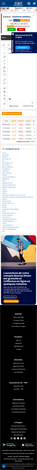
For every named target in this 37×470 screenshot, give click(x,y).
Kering (4, 189)
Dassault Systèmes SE (8, 177)
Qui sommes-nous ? (18, 426)
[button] (29, 3)
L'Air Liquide (5, 155)
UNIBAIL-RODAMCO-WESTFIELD (10, 227)
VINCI (3, 231)
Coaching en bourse (18, 412)
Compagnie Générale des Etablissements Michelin (17, 197)
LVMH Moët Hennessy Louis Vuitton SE (13, 195)
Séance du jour (18, 363)
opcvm (18, 340)
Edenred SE (5, 179)
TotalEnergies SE (7, 225)
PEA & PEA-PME (19, 317)
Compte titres (19, 320)
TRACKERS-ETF (18, 346)
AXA (3, 161)
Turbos (18, 349)
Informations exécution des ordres (12, 450)
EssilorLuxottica (7, 183)
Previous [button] (16, 9)
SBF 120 (28, 8)
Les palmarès (18, 372)
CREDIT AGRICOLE (7, 173)
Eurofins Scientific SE (9, 185)
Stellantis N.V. (6, 217)
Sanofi (4, 211)
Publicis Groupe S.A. (8, 203)
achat (11, 29)
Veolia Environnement (9, 229)
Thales (4, 223)
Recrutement (18, 435)
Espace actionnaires (18, 432)
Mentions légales (24, 456)
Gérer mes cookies (29, 450)
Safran (4, 207)
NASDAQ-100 (25, 20)
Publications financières (18, 429)
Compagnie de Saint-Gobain (10, 209)
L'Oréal (4, 193)
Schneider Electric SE (9, 213)
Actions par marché (18, 369)
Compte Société (18, 323)
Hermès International (9, 187)
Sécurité (15, 456)
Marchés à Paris (18, 366)
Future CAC (18, 8)
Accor (4, 153)
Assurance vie (18, 386)
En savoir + (22, 47)
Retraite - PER (18, 389)
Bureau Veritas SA (7, 167)
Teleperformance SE (8, 221)
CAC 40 (5, 8)
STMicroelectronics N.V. (9, 219)
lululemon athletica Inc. (23, 16)
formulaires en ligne (18, 326)
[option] (20, 9)
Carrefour (5, 171)
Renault (4, 205)
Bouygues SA (6, 165)
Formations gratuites (18, 409)
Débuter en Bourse (18, 403)
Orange (4, 199)
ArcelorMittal (6, 159)
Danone (4, 175)
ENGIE (3, 181)
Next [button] (36, 9)
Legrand (4, 191)
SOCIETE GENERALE (7, 215)
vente (21, 29)
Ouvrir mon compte (11, 301)
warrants (18, 343)
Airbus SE (5, 157)
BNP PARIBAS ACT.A (7, 163)
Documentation (10, 297)
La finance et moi (18, 406)
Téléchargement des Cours (12, 113)
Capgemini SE (6, 169)
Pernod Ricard (6, 201)
